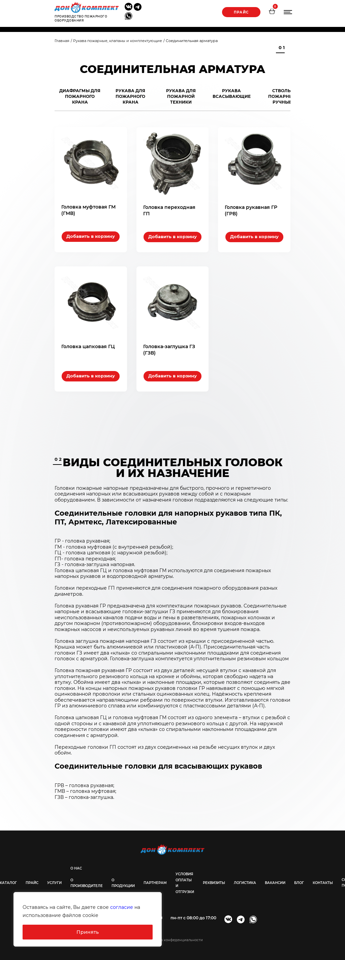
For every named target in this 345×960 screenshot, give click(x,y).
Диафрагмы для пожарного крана (79, 96)
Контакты (323, 882)
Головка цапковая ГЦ (88, 345)
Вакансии (275, 882)
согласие (121, 907)
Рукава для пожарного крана (130, 96)
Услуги (54, 882)
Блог (299, 882)
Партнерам (155, 882)
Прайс (240, 12)
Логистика (245, 882)
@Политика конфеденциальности (172, 939)
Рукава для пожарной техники (181, 96)
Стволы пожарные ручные (282, 96)
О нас (76, 867)
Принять (87, 932)
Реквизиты (214, 882)
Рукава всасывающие (232, 93)
